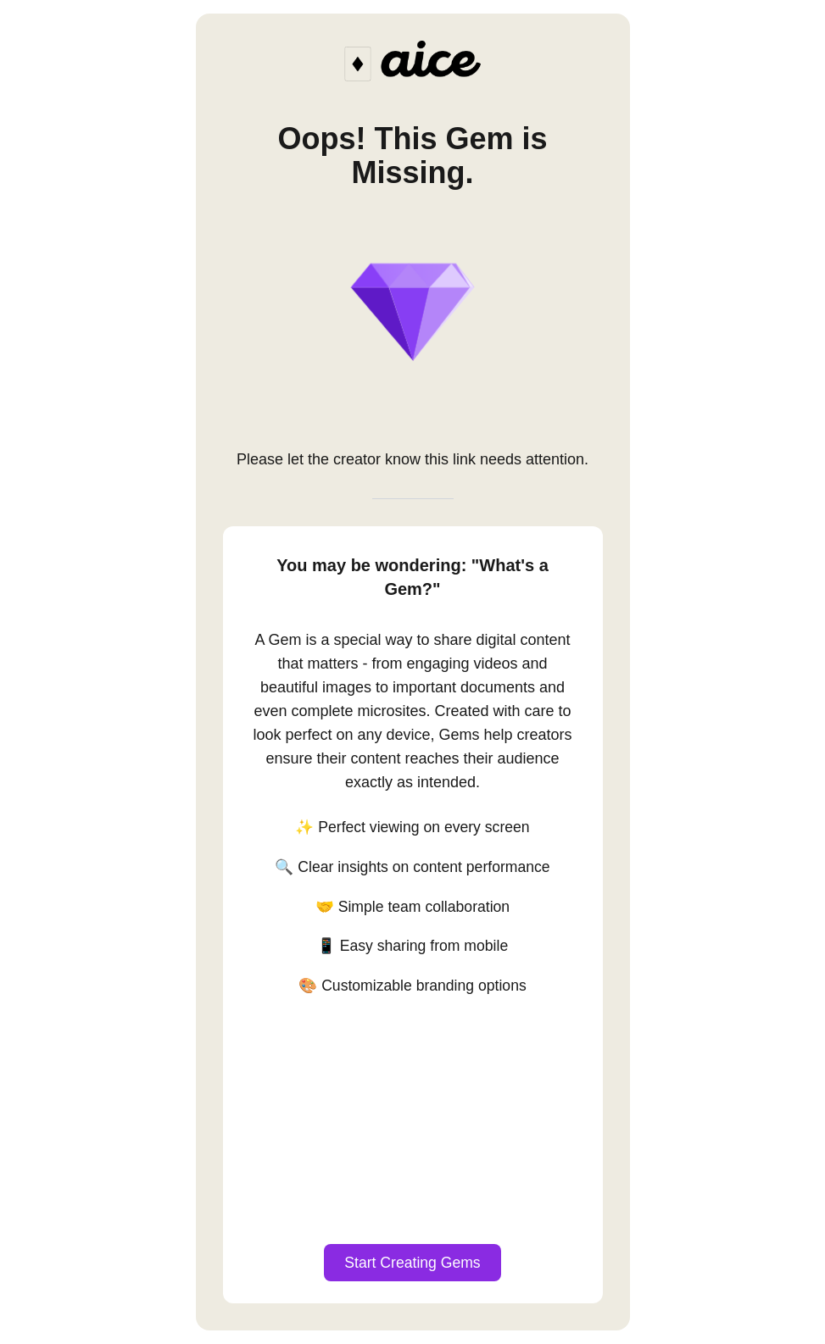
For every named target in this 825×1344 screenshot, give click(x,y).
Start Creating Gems (412, 1262)
